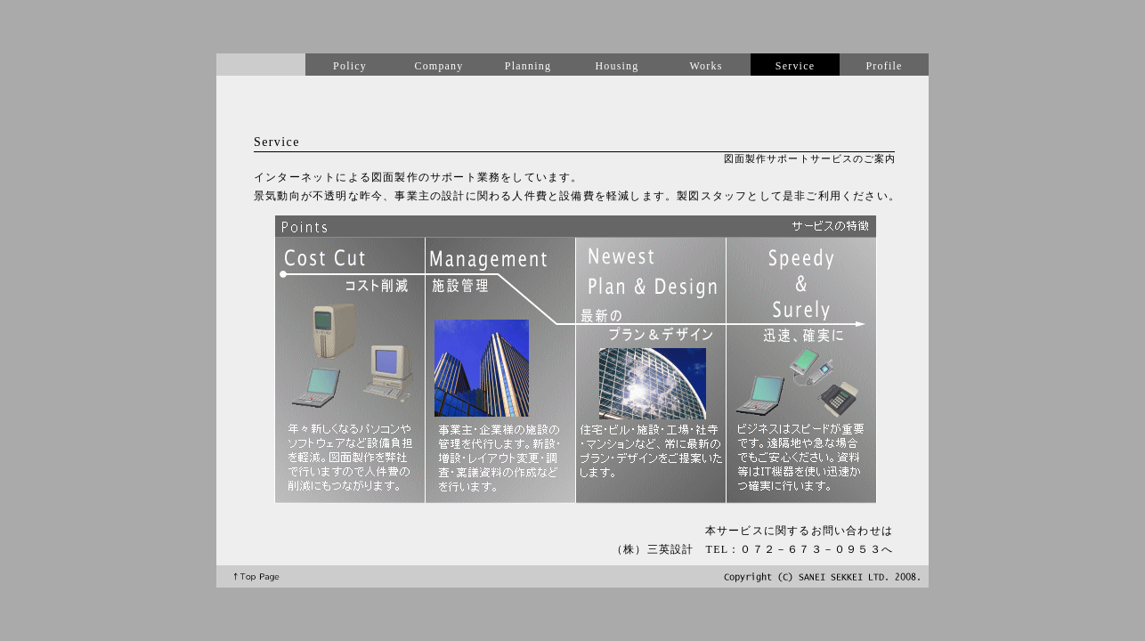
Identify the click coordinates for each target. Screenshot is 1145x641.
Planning (528, 66)
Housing (616, 66)
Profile (883, 66)
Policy (350, 66)
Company (438, 66)
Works (705, 66)
